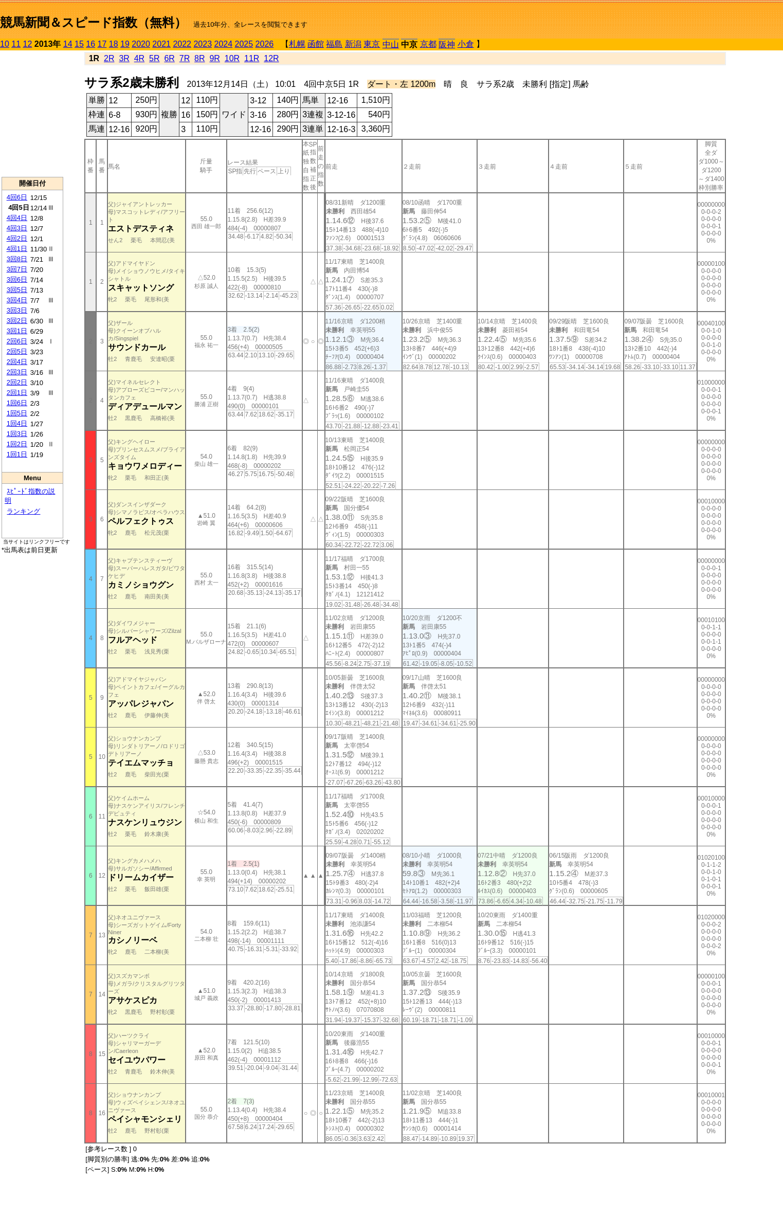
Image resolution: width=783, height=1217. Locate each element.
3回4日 (17, 300)
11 (16, 44)
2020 (141, 44)
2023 (202, 44)
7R (184, 58)
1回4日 (17, 423)
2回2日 (17, 382)
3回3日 (17, 310)
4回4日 (17, 218)
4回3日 (17, 228)
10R (232, 58)
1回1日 (17, 454)
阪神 (447, 44)
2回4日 (17, 362)
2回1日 (17, 392)
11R (251, 58)
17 (102, 44)
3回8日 (17, 259)
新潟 (353, 44)
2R (109, 58)
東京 (371, 44)
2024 (223, 44)
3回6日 (17, 279)
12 (27, 44)
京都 (428, 44)
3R (124, 58)
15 (79, 44)
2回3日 (17, 372)
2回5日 (17, 351)
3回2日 (17, 320)
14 (67, 44)
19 (125, 44)
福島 (334, 44)
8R (199, 58)
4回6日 (17, 197)
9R (214, 58)
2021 (161, 44)
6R (169, 58)
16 (90, 44)
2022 (182, 44)
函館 (315, 44)
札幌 (297, 44)
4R (139, 58)
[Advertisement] (32, 113)
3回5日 (17, 290)
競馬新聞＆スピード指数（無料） (93, 22)
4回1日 (17, 248)
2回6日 (17, 341)
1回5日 (17, 413)
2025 (244, 44)
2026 (265, 44)
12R (271, 58)
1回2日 (17, 444)
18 (113, 44)
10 (4, 44)
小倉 (466, 44)
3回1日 (17, 331)
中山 (391, 44)
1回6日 (17, 403)
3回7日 (17, 269)
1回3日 (17, 434)
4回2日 (17, 238)
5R (154, 58)
